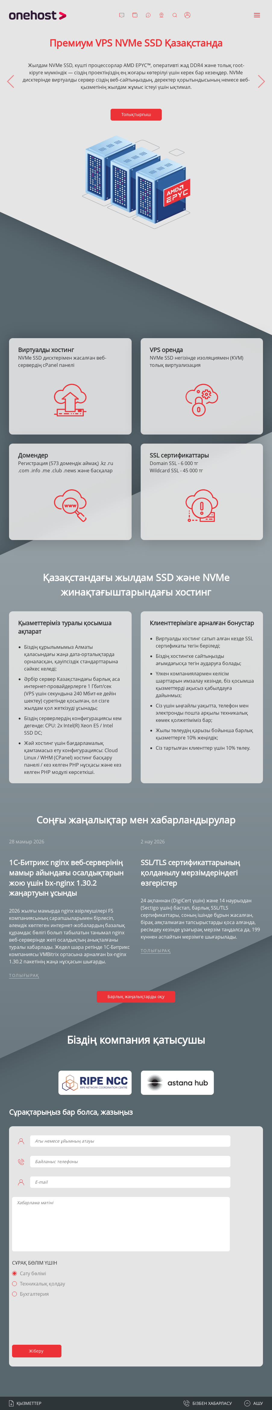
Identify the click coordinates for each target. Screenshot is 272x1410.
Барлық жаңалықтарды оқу (136, 996)
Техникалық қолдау (42, 1283)
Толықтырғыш (136, 114)
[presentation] (11, 81)
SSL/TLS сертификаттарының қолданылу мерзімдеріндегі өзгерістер (190, 872)
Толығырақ (24, 975)
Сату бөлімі (33, 1273)
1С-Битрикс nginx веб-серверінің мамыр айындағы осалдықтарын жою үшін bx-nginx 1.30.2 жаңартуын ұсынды (66, 877)
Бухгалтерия (34, 1294)
